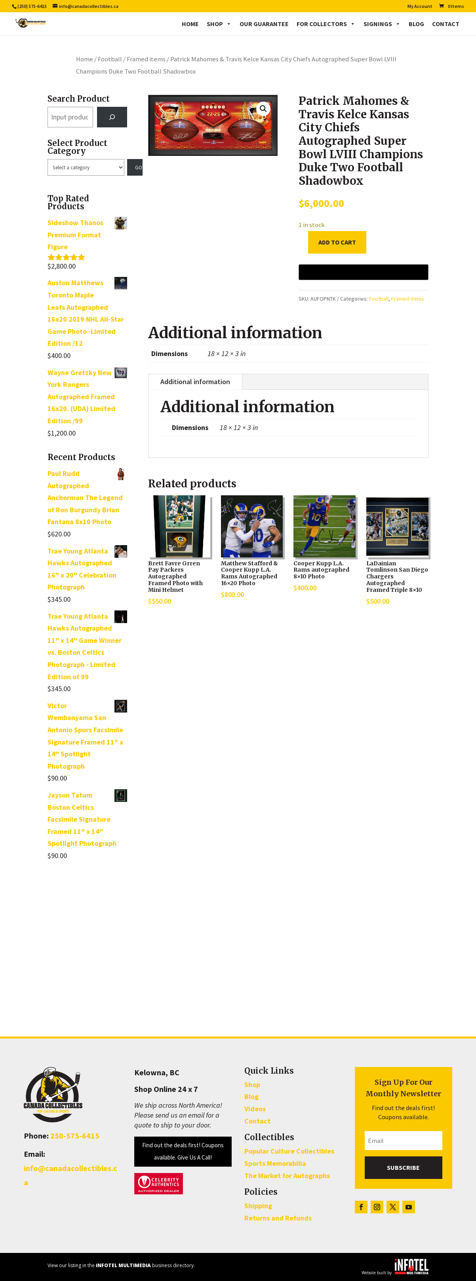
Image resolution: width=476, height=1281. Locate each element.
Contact (445, 24)
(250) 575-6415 (32, 6)
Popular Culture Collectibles (289, 1151)
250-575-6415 (74, 1136)
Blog (416, 24)
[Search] (112, 117)
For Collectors (326, 24)
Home (190, 24)
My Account (419, 6)
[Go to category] (135, 167)
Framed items (146, 59)
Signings (382, 24)
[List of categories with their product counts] (86, 167)
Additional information (195, 381)
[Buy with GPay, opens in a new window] (363, 272)
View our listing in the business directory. (121, 1265)
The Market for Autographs (287, 1175)
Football (110, 59)
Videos (255, 1108)
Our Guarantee (264, 24)
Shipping (258, 1205)
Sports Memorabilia (275, 1163)
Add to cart (337, 242)
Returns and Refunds (278, 1217)
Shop (219, 24)
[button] (263, 109)
